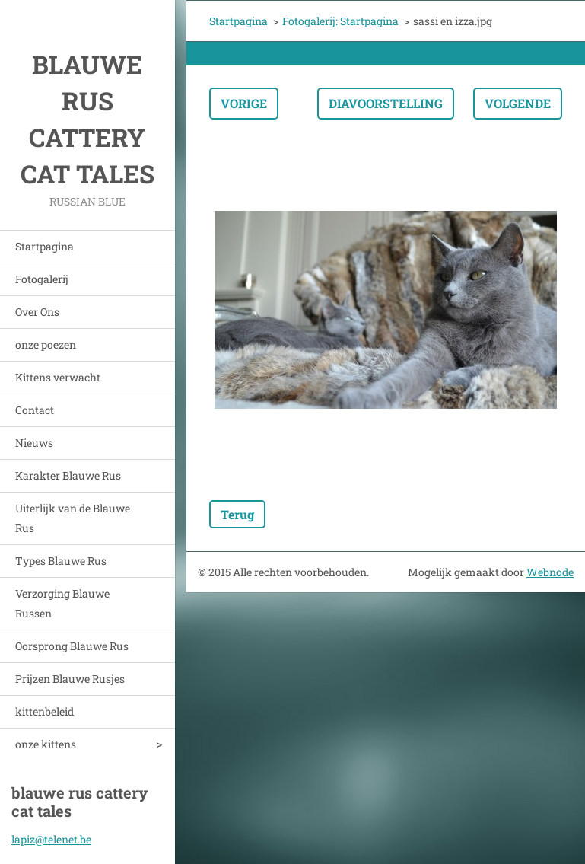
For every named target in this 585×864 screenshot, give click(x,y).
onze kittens (45, 744)
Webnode (550, 572)
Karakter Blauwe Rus (68, 475)
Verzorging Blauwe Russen (62, 603)
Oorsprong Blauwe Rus (72, 646)
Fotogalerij (41, 279)
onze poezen (45, 344)
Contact (34, 410)
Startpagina (44, 246)
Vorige (244, 103)
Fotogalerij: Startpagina (340, 21)
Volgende (518, 103)
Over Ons (37, 311)
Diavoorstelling (386, 103)
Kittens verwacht (57, 377)
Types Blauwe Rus (61, 560)
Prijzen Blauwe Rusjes (70, 678)
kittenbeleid (44, 711)
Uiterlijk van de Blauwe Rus (72, 518)
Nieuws (34, 442)
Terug (237, 514)
